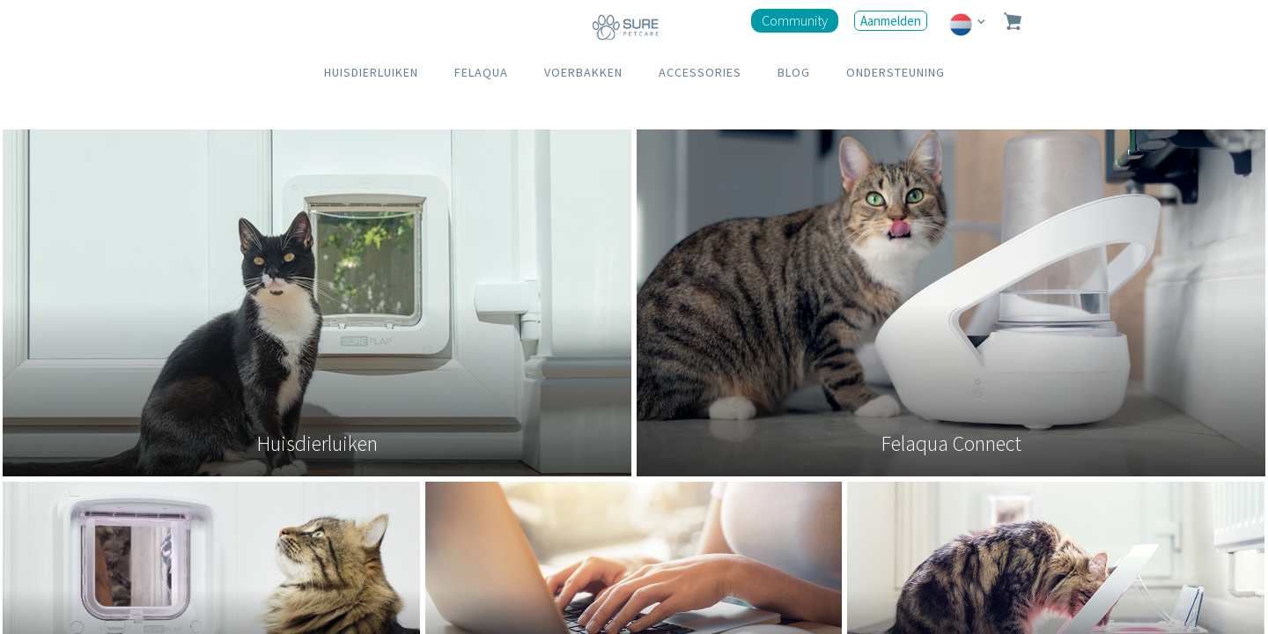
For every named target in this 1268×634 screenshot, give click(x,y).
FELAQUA (481, 72)
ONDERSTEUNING (895, 72)
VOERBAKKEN (583, 72)
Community (795, 20)
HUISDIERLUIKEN (371, 72)
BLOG (794, 72)
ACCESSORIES (700, 72)
